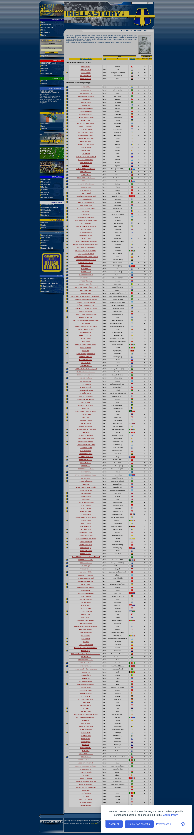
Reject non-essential (139, 824)
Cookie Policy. (170, 815)
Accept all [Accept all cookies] (114, 824)
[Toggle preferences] (163, 824)
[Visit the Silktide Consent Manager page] (183, 824)
